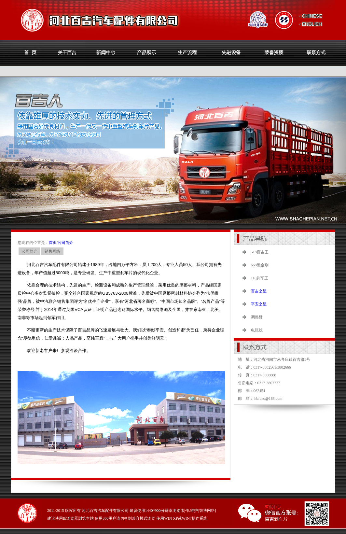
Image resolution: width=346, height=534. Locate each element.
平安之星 (259, 304)
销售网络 (52, 251)
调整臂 (257, 317)
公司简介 (65, 242)
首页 (53, 242)
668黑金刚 (260, 265)
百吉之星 (259, 291)
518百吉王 (260, 252)
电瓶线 (257, 330)
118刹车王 (260, 278)
